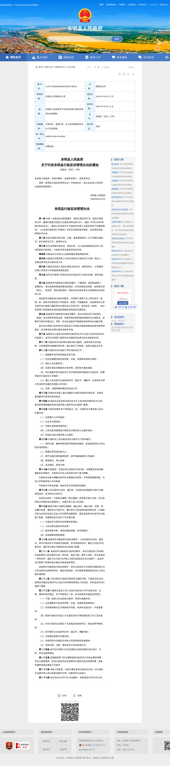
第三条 (42, 246)
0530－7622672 (118, 321)
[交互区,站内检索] (85, 39)
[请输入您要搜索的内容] (85, 39)
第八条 (42, 283)
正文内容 (71, 67)
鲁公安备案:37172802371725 (93, 745)
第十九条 (43, 506)
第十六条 (43, 439)
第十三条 (43, 393)
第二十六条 (44, 669)
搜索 (116, 39)
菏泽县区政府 (122, 732)
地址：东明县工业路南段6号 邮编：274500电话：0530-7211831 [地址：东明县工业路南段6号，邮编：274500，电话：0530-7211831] (128, 745)
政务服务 (122, 57)
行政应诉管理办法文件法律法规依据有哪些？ (122, 276)
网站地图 (63, 741)
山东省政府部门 (9, 732)
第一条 (42, 218)
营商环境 (81, 46)
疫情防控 (73, 46)
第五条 (42, 258)
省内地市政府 (46, 732)
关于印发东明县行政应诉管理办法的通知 (122, 201)
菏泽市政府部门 (85, 732)
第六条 (42, 266)
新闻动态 (68, 57)
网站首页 (15, 57)
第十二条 (43, 350)
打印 (64, 695)
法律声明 (63, 749)
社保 (58, 46)
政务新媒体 (111, 5)
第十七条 (43, 469)
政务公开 (95, 57)
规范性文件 (60, 67)
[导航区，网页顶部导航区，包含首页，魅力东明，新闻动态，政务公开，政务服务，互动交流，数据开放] (85, 57)
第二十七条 (44, 677)
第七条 (42, 275)
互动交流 (148, 57)
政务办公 (164, 4)
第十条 (42, 334)
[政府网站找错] (22, 745)
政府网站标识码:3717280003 (92, 745)
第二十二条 (44, 579)
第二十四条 (44, 649)
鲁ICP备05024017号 (87, 750)
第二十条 (43, 539)
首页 (41, 67)
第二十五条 (44, 657)
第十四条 (43, 401)
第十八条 (43, 490)
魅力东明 (42, 57)
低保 (67, 46)
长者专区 (142, 4)
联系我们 (46, 741)
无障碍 (122, 5)
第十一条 (43, 342)
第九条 (42, 314)
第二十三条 (44, 590)
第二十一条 (44, 551)
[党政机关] (9, 745)
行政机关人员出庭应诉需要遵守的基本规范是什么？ (122, 263)
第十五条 (43, 409)
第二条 (42, 238)
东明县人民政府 (85, 28)
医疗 (63, 46)
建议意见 (46, 749)
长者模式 (132, 4)
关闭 (79, 695)
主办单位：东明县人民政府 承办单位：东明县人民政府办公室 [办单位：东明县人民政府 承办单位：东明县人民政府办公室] (85, 758)
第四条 (42, 254)
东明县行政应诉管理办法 (72, 209)
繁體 (101, 5)
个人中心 (153, 4)
